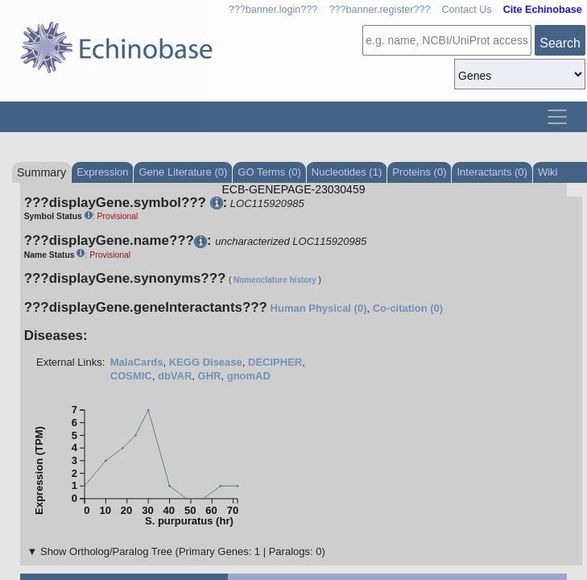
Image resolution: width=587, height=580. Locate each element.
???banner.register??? (379, 9)
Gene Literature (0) (182, 172)
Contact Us (466, 9)
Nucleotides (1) (347, 172)
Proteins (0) (419, 172)
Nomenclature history (275, 280)
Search (560, 43)
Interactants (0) (492, 172)
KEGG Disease (205, 362)
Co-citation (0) (408, 308)
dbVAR (175, 376)
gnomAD (249, 376)
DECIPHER (275, 362)
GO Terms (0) (269, 172)
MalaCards (136, 362)
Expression (102, 172)
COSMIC (131, 376)
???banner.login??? (273, 9)
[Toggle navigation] (557, 117)
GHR (209, 376)
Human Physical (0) (319, 308)
